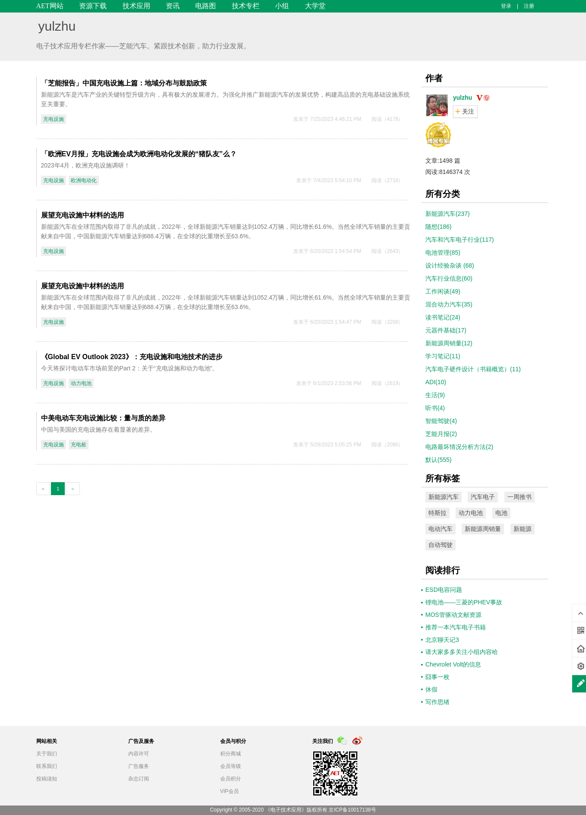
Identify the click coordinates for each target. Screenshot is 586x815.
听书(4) (435, 407)
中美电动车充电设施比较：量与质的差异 (103, 418)
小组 (282, 5)
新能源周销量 (483, 528)
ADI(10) (435, 382)
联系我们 (46, 766)
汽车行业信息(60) (448, 278)
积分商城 (230, 754)
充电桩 (78, 445)
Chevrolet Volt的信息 (453, 664)
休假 (431, 689)
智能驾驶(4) (441, 420)
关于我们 (46, 754)
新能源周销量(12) (448, 343)
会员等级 (230, 766)
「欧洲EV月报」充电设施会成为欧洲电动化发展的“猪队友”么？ (139, 154)
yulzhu (57, 26)
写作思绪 (437, 701)
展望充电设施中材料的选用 (82, 215)
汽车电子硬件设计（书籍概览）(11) (473, 369)
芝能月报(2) (441, 433)
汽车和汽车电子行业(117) (459, 239)
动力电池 (81, 383)
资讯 (173, 5)
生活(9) (435, 395)
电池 (501, 512)
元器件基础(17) (445, 330)
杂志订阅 (138, 779)
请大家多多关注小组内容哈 (461, 651)
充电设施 (53, 119)
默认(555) (438, 459)
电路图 (205, 5)
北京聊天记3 (442, 639)
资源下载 (93, 5)
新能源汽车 (443, 496)
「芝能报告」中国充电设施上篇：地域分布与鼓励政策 (124, 83)
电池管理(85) (442, 252)
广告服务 (138, 766)
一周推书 (519, 496)
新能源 (522, 528)
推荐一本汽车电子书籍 (455, 627)
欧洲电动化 (84, 180)
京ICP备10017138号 (352, 810)
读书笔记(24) (442, 317)
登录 (506, 6)
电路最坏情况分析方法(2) (459, 446)
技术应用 (136, 5)
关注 (468, 111)
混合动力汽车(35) (448, 304)
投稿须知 (46, 779)
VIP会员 (229, 791)
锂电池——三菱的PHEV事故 (463, 602)
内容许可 (138, 754)
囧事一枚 (437, 676)
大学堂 (315, 5)
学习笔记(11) (442, 356)
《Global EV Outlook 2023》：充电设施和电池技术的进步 (132, 356)
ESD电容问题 (443, 589)
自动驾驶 (440, 544)
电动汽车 (440, 528)
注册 (529, 6)
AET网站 (49, 5)
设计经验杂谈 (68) (449, 265)
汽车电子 (483, 496)
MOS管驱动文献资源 (453, 614)
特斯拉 (437, 512)
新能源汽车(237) (447, 213)
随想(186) (438, 226)
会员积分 (230, 779)
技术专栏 (246, 5)
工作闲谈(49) (442, 291)
